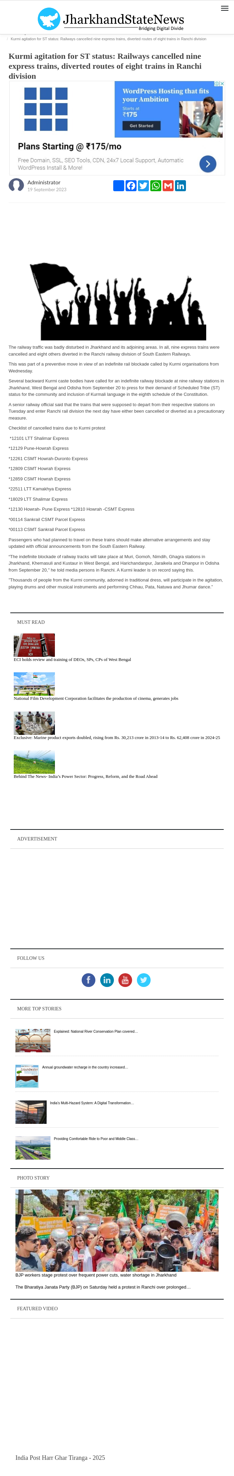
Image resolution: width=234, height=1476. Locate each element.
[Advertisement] (117, 898)
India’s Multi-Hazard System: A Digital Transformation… (92, 1103)
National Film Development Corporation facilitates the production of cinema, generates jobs (96, 698)
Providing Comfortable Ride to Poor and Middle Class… (96, 1139)
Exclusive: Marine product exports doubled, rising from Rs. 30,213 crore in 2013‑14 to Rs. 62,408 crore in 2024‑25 (117, 737)
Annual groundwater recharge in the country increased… (85, 1067)
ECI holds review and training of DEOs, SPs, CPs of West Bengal (72, 659)
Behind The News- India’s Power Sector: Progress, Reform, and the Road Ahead (85, 776)
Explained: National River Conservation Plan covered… (96, 1031)
